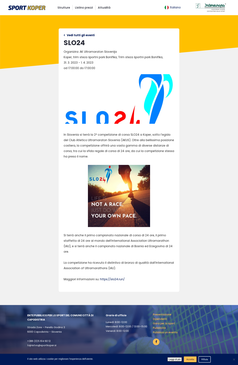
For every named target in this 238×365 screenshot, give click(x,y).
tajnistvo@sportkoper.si (41, 345)
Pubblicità (159, 328)
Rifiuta (204, 359)
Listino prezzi (84, 8)
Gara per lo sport (164, 323)
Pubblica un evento (165, 332)
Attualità (104, 8)
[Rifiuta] (234, 359)
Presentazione (162, 314)
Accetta (190, 359)
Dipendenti (160, 319)
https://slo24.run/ (112, 279)
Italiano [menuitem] (175, 7)
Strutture (64, 8)
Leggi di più (175, 359)
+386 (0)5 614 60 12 (39, 341)
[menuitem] (172, 8)
